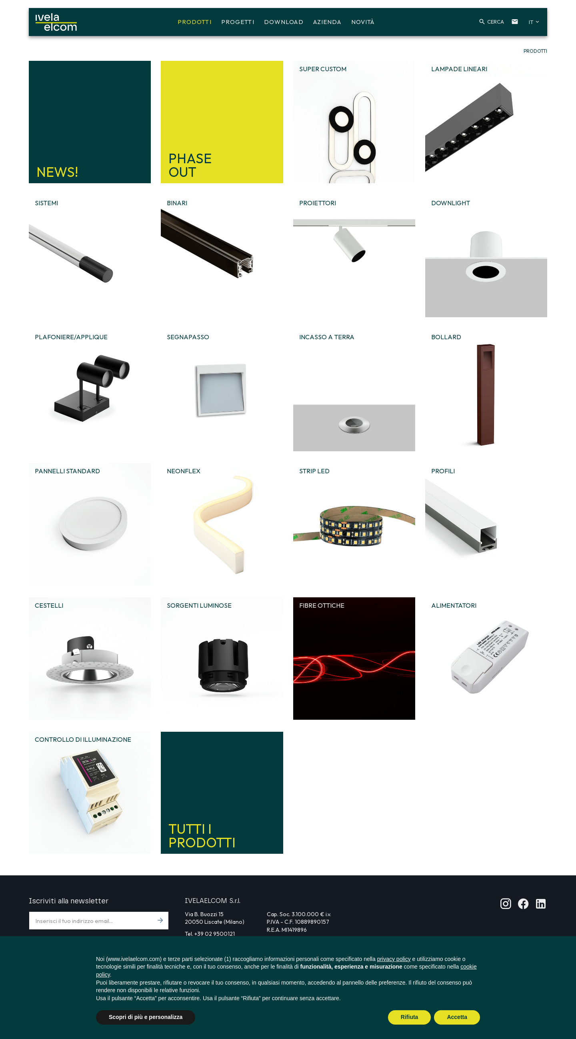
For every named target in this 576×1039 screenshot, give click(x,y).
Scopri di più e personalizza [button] (145, 1017)
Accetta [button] (457, 1017)
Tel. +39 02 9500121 (210, 933)
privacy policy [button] (394, 959)
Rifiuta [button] (409, 1017)
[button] (485, 23)
